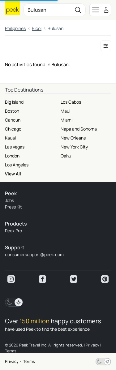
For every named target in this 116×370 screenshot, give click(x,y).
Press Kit (13, 207)
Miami (66, 120)
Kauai (10, 138)
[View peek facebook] (42, 279)
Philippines (15, 28)
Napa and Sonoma (79, 129)
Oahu (66, 156)
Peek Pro (13, 231)
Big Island (14, 102)
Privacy (12, 361)
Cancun (12, 120)
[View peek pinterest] (105, 279)
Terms (29, 361)
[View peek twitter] (73, 279)
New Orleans (73, 138)
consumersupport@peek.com (34, 254)
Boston (12, 111)
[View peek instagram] (11, 279)
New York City (74, 147)
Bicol (36, 28)
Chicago (13, 129)
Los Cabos (71, 102)
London (12, 156)
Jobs (9, 200)
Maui (65, 111)
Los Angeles (16, 165)
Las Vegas (14, 147)
